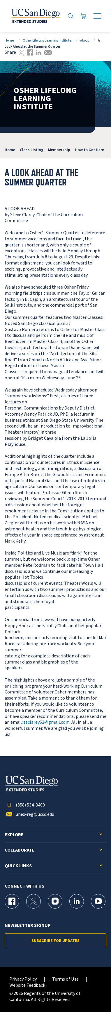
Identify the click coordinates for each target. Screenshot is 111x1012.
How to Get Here (89, 150)
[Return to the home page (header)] (35, 16)
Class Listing (31, 150)
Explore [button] (14, 835)
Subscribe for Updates (55, 941)
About (84, 40)
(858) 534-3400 (25, 805)
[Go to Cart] (83, 15)
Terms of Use (65, 979)
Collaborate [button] (20, 850)
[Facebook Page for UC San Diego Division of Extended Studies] (12, 901)
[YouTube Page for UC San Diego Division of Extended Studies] (98, 901)
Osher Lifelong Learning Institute (47, 40)
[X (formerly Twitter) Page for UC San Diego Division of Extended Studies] (33, 901)
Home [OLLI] (10, 150)
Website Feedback (27, 985)
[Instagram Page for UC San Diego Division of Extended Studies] (55, 901)
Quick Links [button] (18, 866)
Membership (59, 150)
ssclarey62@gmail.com (47, 722)
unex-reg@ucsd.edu (29, 814)
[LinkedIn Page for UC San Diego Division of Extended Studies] (76, 901)
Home (9, 40)
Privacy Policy (23, 979)
